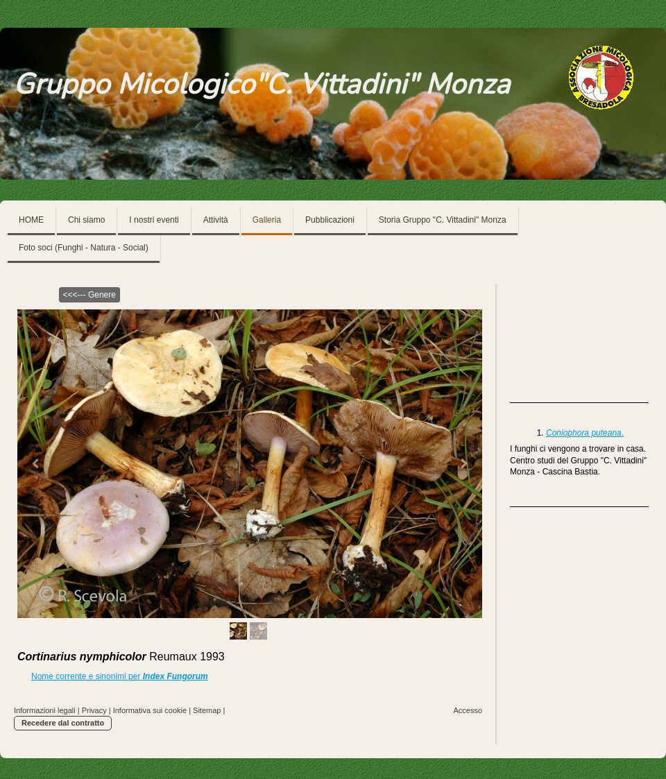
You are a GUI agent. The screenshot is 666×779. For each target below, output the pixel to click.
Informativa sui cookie (150, 710)
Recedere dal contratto (63, 723)
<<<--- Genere (89, 295)
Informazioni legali (45, 710)
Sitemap (207, 710)
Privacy (94, 710)
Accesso (467, 710)
